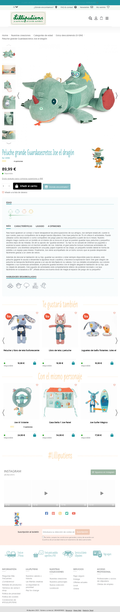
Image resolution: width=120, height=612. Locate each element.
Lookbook (54, 588)
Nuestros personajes (58, 581)
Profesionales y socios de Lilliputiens (106, 579)
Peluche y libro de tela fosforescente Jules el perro (21, 351)
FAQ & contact (69, 7)
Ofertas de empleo (105, 584)
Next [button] (9, 143)
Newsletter (86, 7)
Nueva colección (57, 584)
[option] (18, 493)
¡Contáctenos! (8, 581)
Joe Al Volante (21, 422)
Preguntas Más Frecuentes (8, 576)
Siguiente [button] (116, 95)
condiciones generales (68, 537)
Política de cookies (10, 596)
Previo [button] (18, 95)
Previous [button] (9, 45)
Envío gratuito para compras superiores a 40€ (22, 178)
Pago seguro (78, 575)
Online (76, 588)
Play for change (32, 590)
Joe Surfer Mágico (99, 422)
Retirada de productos (11, 584)
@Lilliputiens (9, 474)
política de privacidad (52, 539)
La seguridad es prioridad (32, 585)
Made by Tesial (88, 610)
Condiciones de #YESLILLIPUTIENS (9, 600)
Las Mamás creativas (34, 581)
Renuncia (69, 610)
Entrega (76, 579)
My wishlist (102, 7)
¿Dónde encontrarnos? (45, 7)
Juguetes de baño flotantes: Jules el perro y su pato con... (98, 351)
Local (75, 585)
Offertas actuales (80, 582)
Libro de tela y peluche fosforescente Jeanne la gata (60, 351)
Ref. (3, 158)
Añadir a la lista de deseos (16, 192)
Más (8, 226)
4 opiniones (54, 226)
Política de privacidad (11, 593)
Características (23, 226)
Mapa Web (77, 610)
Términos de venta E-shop (11, 588)
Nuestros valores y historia (34, 576)
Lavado (40, 226)
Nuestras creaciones (58, 578)
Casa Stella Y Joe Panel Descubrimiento (60, 423)
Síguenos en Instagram (104, 472)
